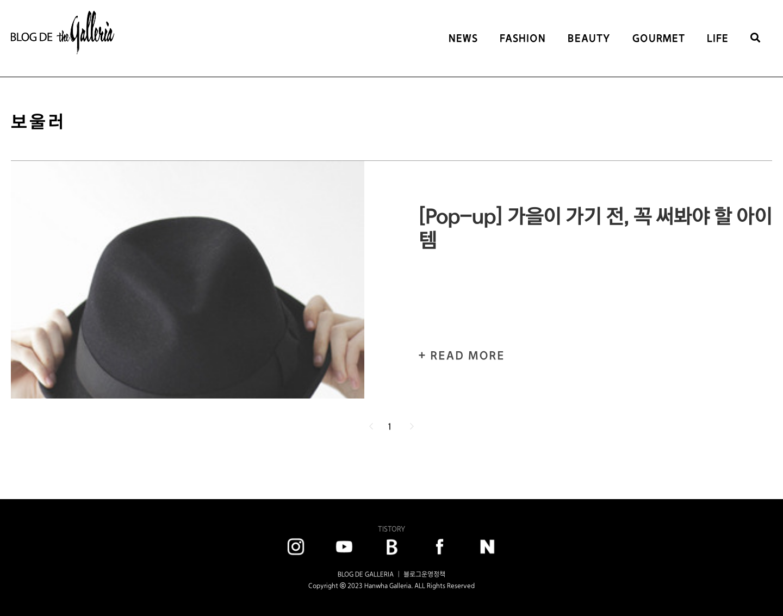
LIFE (718, 38)
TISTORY (391, 529)
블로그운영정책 (424, 574)
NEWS (463, 38)
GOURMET (658, 38)
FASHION (523, 38)
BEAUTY (589, 38)
